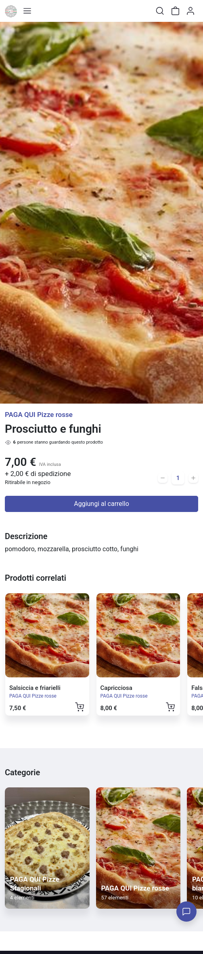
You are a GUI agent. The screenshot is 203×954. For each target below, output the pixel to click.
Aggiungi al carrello (101, 504)
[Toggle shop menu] (27, 11)
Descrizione (26, 536)
